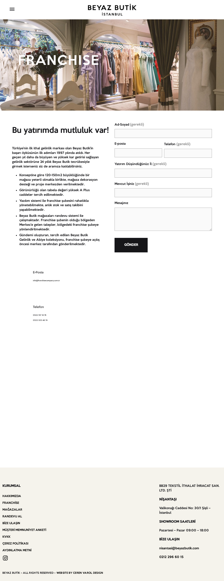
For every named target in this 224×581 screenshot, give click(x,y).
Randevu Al (12, 516)
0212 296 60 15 (171, 557)
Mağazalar (12, 509)
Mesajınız (121, 203)
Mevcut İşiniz (132, 183)
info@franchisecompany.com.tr (49, 279)
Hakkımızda (11, 496)
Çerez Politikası (15, 543)
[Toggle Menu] (12, 10)
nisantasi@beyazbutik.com (179, 548)
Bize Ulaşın (11, 523)
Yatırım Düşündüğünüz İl (140, 164)
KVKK (6, 536)
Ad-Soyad (129, 124)
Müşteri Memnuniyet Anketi (24, 530)
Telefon (177, 144)
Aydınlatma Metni (16, 550)
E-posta (120, 144)
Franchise (10, 503)
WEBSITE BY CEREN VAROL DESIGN (80, 573)
